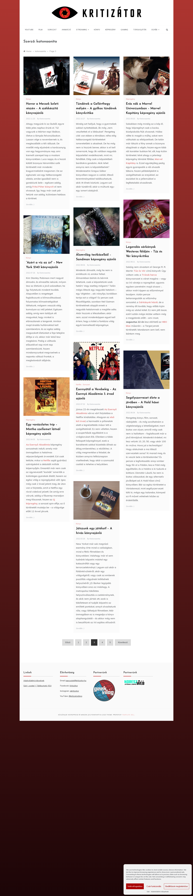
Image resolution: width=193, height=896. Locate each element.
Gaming (124, 30)
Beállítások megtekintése (176, 886)
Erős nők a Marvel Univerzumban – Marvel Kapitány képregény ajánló (145, 108)
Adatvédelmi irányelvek (160, 892)
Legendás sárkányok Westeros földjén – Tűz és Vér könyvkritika (144, 251)
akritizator (74, 691)
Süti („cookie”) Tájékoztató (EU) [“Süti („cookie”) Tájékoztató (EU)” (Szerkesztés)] (37, 686)
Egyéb (155, 29)
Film (41, 30)
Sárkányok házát (148, 302)
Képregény (110, 30)
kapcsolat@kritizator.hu (76, 680)
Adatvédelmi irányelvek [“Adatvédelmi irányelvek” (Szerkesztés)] (33, 680)
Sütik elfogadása (135, 886)
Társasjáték (139, 30)
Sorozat (52, 30)
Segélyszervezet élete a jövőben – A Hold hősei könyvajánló (143, 402)
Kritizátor (74, 686)
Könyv (97, 30)
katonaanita (45, 118)
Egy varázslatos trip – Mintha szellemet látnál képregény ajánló (43, 429)
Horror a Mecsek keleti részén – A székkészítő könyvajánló (42, 108)
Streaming (82, 29)
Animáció (66, 30)
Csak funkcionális (153, 886)
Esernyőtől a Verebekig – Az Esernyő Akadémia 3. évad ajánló (96, 394)
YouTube (29, 30)
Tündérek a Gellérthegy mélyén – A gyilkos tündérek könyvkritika (96, 108)
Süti (148, 892)
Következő (123, 642)
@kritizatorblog (75, 696)
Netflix (78, 384)
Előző (67, 642)
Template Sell (128, 715)
